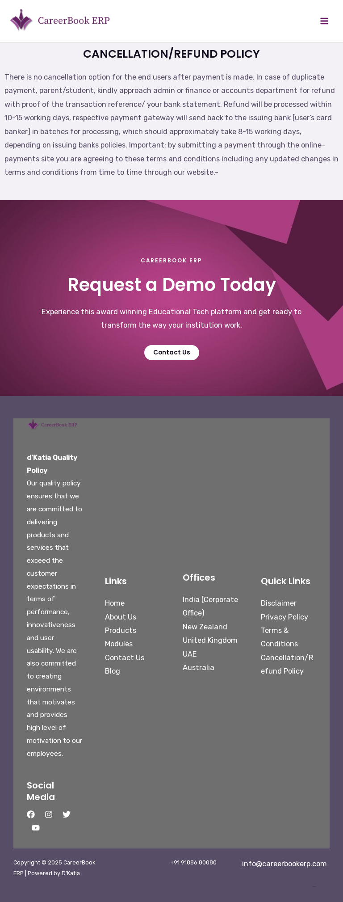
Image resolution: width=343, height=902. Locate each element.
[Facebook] (31, 814)
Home (115, 603)
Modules (119, 644)
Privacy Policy (284, 617)
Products (120, 630)
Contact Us (124, 657)
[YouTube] (36, 828)
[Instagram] (49, 814)
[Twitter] (67, 814)
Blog (112, 671)
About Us (120, 617)
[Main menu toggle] (324, 21)
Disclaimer (279, 603)
